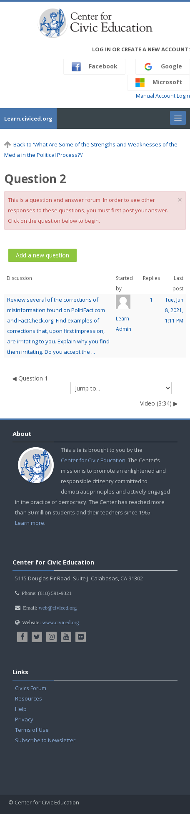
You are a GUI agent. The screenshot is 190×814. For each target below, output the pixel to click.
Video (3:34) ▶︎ (159, 403)
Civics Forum (30, 688)
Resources (28, 698)
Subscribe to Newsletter (45, 740)
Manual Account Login (163, 95)
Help (21, 709)
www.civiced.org (60, 622)
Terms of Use (32, 729)
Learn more (29, 523)
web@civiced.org (58, 607)
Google (162, 67)
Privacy (24, 719)
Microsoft (158, 83)
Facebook (94, 67)
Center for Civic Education (93, 460)
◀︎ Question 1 (30, 378)
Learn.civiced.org (28, 118)
